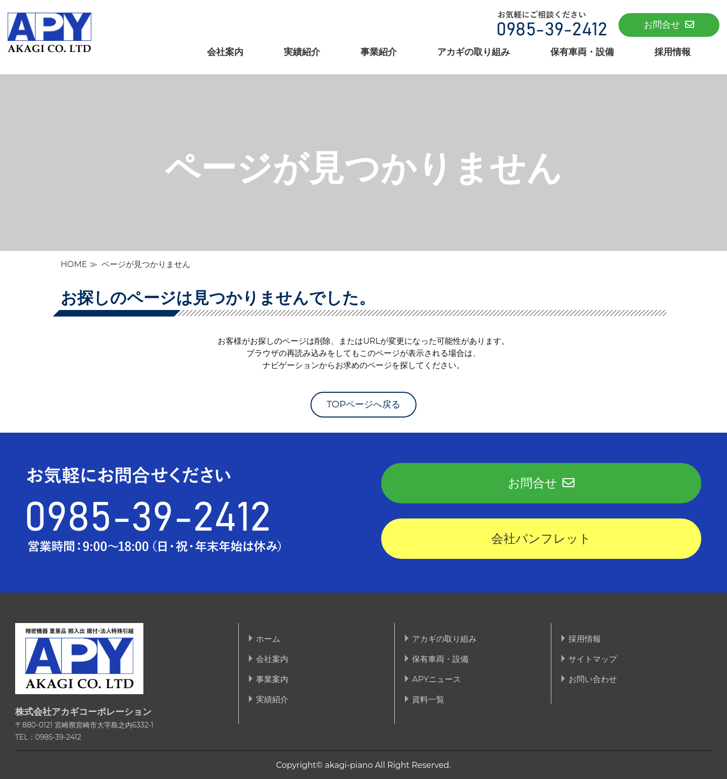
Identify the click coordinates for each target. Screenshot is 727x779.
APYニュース (436, 679)
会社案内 (225, 51)
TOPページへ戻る (363, 404)
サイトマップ (592, 659)
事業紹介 (378, 51)
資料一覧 (428, 699)
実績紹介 (302, 51)
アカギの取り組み (473, 51)
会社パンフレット (541, 538)
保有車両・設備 (582, 51)
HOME (74, 264)
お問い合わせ (592, 679)
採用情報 (672, 51)
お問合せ (669, 24)
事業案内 (272, 679)
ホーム (268, 639)
